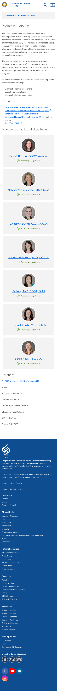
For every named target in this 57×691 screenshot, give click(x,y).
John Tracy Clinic (12, 123)
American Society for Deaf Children (20, 113)
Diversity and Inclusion (11, 532)
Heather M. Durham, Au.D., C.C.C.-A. (28, 257)
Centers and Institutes (11, 586)
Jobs (3, 519)
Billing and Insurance (10, 553)
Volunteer (6, 542)
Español (5, 502)
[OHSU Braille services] (5, 662)
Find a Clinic (6, 559)
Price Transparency (9, 569)
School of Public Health (11, 620)
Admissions (6, 626)
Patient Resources (10, 549)
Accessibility (7, 525)
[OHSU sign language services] (12, 662)
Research (6, 576)
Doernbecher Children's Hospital (21, 4)
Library (4, 593)
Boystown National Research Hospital (21, 117)
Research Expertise (9, 599)
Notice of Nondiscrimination (13, 489)
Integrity (5, 529)
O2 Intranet (7, 640)
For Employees (9, 636)
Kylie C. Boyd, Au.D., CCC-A (28, 156)
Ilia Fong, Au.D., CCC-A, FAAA (28, 291)
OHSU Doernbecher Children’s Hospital (19, 381)
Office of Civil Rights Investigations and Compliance (22, 535)
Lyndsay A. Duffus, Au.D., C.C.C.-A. (28, 223)
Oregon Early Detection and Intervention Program (27, 110)
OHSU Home (7, 495)
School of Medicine (9, 610)
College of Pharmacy (10, 623)
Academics (7, 606)
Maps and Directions (10, 516)
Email (4, 644)
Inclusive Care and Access (14, 654)
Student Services (9, 629)
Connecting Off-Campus (12, 647)
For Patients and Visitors (12, 562)
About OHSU (8, 512)
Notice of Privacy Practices (12, 483)
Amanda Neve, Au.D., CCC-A (28, 358)
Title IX (5, 538)
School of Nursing (9, 613)
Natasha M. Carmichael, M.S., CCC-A (28, 189)
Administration (8, 583)
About (4, 580)
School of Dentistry (9, 617)
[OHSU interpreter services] (19, 662)
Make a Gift (6, 522)
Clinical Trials (7, 566)
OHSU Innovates (8, 596)
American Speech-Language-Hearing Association (26, 107)
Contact (5, 498)
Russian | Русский (9, 505)
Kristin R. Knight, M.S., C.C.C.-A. (28, 324)
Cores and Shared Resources (13, 589)
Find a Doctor (7, 556)
